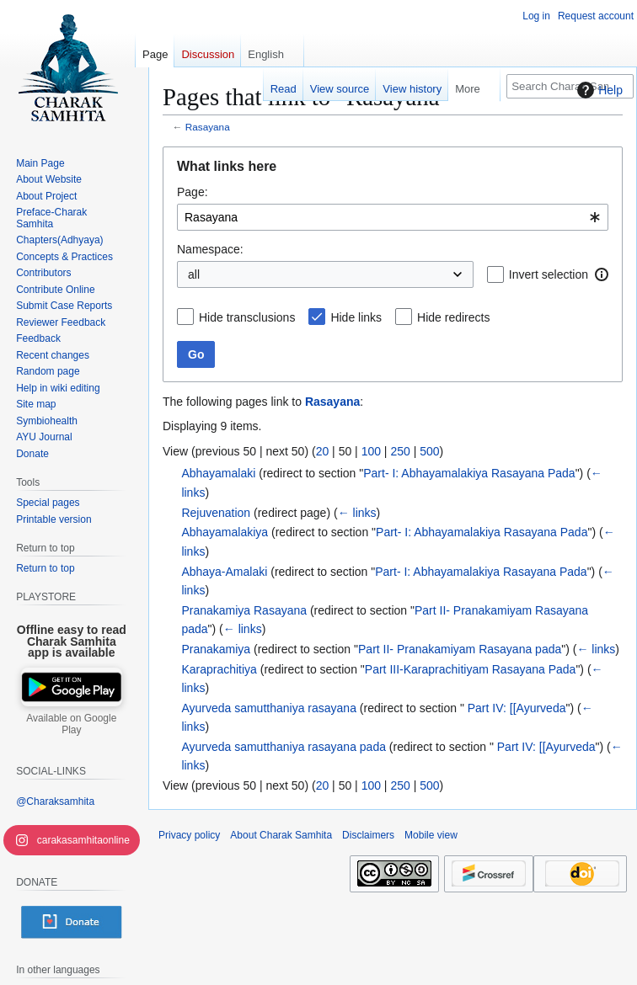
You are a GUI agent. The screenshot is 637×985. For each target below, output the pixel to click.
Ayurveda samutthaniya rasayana (268, 708)
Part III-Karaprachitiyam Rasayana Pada (470, 669)
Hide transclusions (247, 317)
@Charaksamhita (55, 801)
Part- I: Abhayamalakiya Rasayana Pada (469, 473)
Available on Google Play (71, 724)
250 (400, 451)
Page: (192, 192)
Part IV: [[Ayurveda (515, 708)
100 (371, 451)
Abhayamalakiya (224, 532)
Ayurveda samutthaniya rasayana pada (283, 746)
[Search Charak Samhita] (570, 86)
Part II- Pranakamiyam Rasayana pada (459, 649)
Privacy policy (189, 835)
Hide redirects (453, 317)
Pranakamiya (215, 649)
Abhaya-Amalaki (224, 571)
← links (357, 512)
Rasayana (207, 126)
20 (322, 451)
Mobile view (431, 835)
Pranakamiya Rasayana (244, 610)
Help (598, 90)
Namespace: (210, 249)
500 (429, 451)
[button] (601, 274)
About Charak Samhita (281, 835)
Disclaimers (368, 835)
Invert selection (548, 274)
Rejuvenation (215, 512)
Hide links (356, 317)
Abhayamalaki (218, 473)
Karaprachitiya (219, 669)
